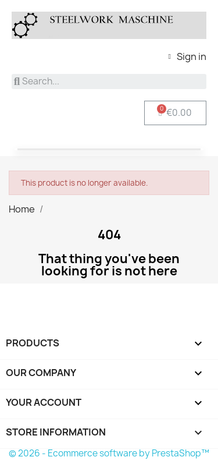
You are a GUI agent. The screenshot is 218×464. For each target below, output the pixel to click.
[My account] (187, 56)
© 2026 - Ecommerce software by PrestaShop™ (109, 453)
